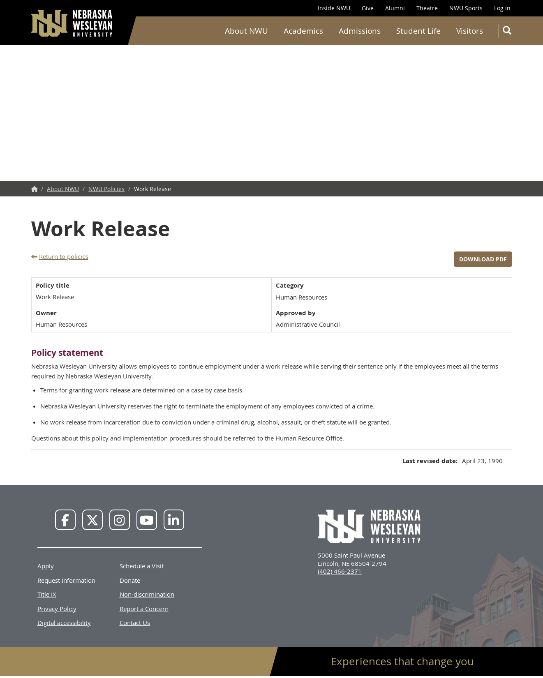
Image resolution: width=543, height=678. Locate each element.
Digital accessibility (64, 622)
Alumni (395, 8)
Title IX (46, 594)
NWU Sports (466, 8)
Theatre (427, 8)
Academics (303, 30)
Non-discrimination (147, 594)
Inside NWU (334, 8)
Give (368, 8)
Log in (502, 8)
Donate (130, 580)
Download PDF (483, 259)
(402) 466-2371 (340, 571)
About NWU (246, 30)
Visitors (469, 30)
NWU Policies (106, 189)
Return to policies (63, 256)
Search (509, 32)
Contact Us (135, 622)
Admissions (360, 30)
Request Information (66, 580)
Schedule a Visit (142, 566)
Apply (45, 566)
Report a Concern (144, 608)
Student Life (418, 30)
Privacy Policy (56, 608)
